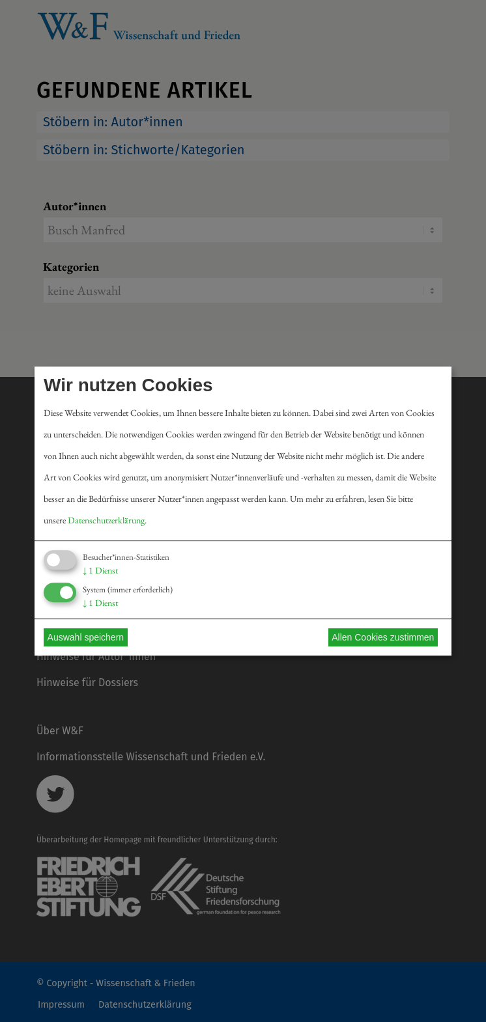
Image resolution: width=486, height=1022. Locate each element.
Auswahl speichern (86, 637)
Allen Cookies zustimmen (383, 637)
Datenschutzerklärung (106, 520)
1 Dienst (100, 570)
